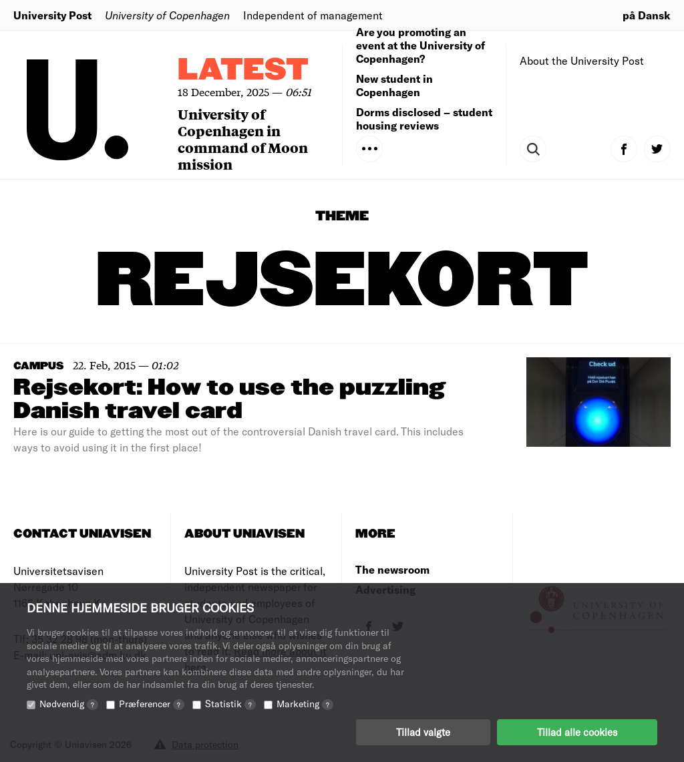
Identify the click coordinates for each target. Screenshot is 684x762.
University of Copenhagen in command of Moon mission (243, 139)
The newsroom (392, 569)
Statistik (230, 703)
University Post (52, 15)
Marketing (305, 703)
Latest (243, 70)
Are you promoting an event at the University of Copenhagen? (420, 45)
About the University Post (582, 60)
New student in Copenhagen (394, 85)
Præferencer (151, 703)
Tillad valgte (423, 732)
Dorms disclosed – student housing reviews (424, 119)
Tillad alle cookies (577, 732)
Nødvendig (68, 703)
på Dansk (647, 15)
